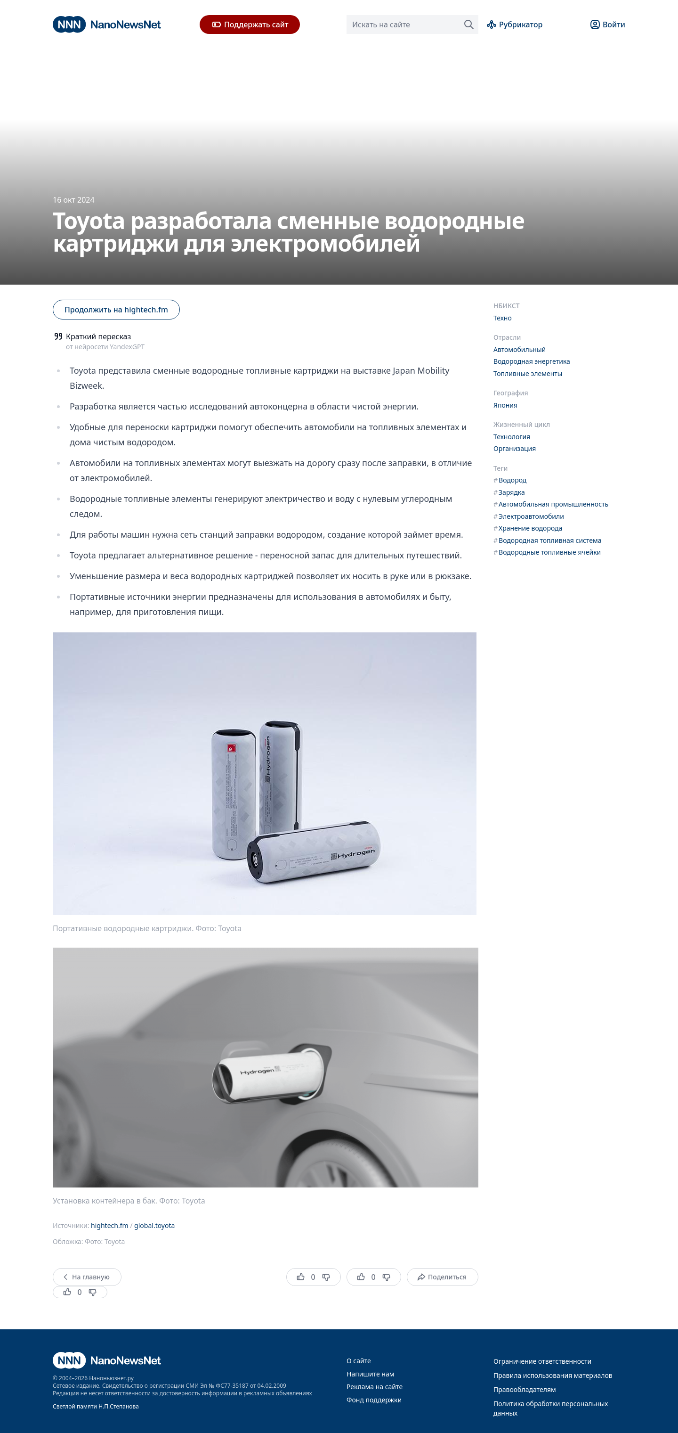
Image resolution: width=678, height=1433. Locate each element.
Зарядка (509, 492)
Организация (514, 448)
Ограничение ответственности (542, 1361)
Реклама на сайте (375, 1386)
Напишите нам (370, 1373)
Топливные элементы (527, 373)
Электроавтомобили (528, 516)
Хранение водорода (527, 528)
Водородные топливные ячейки (547, 552)
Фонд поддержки (374, 1399)
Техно (502, 317)
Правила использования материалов (553, 1375)
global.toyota (154, 1225)
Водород (509, 479)
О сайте (359, 1360)
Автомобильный (519, 349)
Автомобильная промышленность (550, 504)
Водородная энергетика (531, 361)
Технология (511, 436)
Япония (505, 405)
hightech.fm (110, 1225)
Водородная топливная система (547, 540)
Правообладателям (524, 1389)
